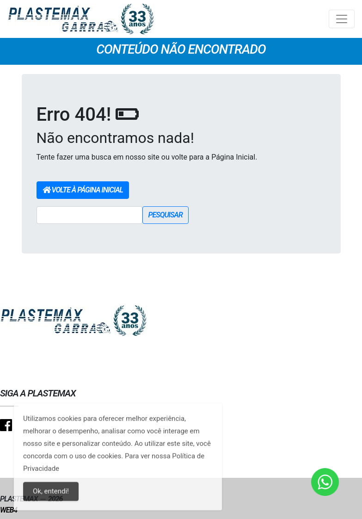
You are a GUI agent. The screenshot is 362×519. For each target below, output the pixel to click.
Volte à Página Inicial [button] (83, 189)
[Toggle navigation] (342, 19)
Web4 (8, 510)
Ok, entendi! (51, 497)
